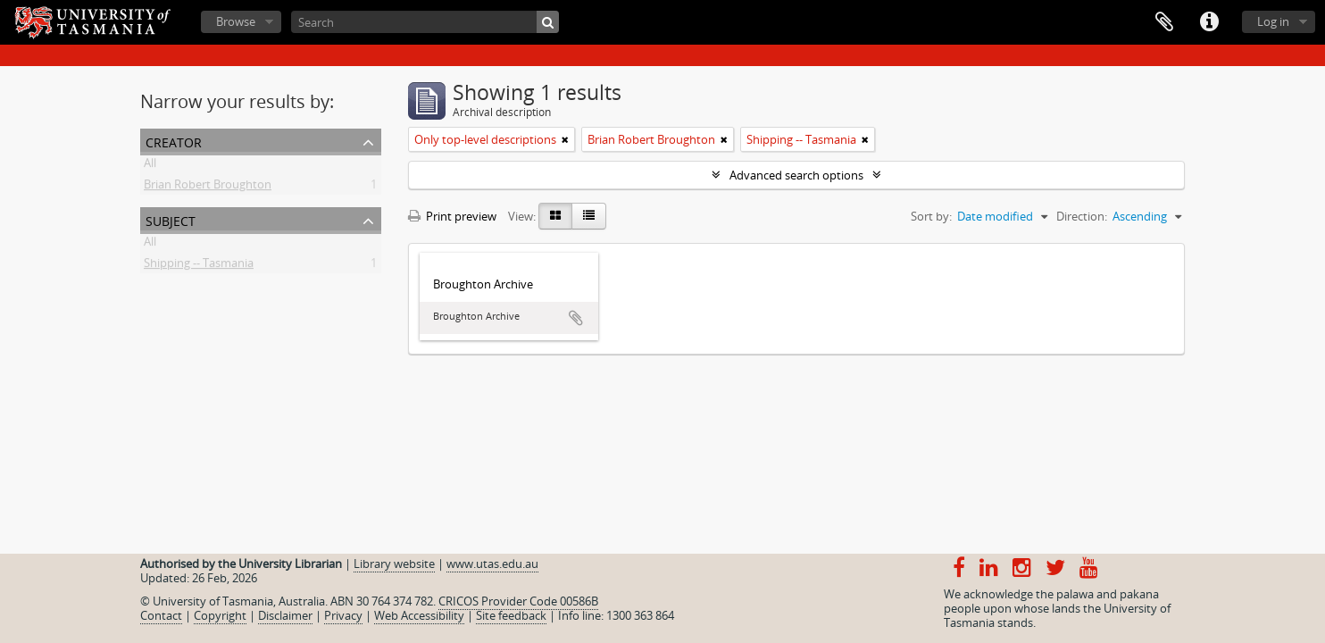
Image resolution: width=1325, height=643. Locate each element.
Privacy (343, 615)
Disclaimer (285, 615)
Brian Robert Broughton (207, 188)
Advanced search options (796, 175)
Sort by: (931, 216)
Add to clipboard (576, 318)
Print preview (452, 216)
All (150, 166)
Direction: (1081, 216)
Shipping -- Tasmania (199, 266)
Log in (1273, 21)
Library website (394, 563)
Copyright (220, 615)
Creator (174, 141)
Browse (235, 21)
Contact (161, 615)
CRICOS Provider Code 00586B (518, 601)
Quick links (1209, 22)
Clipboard (1164, 22)
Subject (171, 219)
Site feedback (511, 615)
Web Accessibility (419, 615)
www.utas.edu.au (492, 563)
